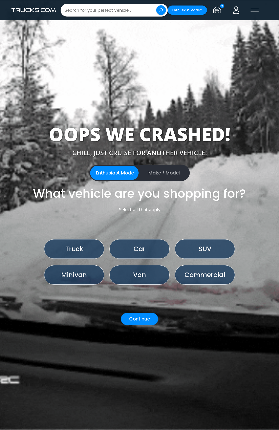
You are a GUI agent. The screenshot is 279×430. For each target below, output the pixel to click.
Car (139, 249)
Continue (139, 319)
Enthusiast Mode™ (187, 10)
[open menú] (254, 10)
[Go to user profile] (236, 10)
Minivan (74, 274)
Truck (74, 249)
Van (139, 274)
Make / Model (164, 173)
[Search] (161, 10)
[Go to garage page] (218, 10)
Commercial (204, 274)
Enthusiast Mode (115, 173)
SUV (204, 249)
